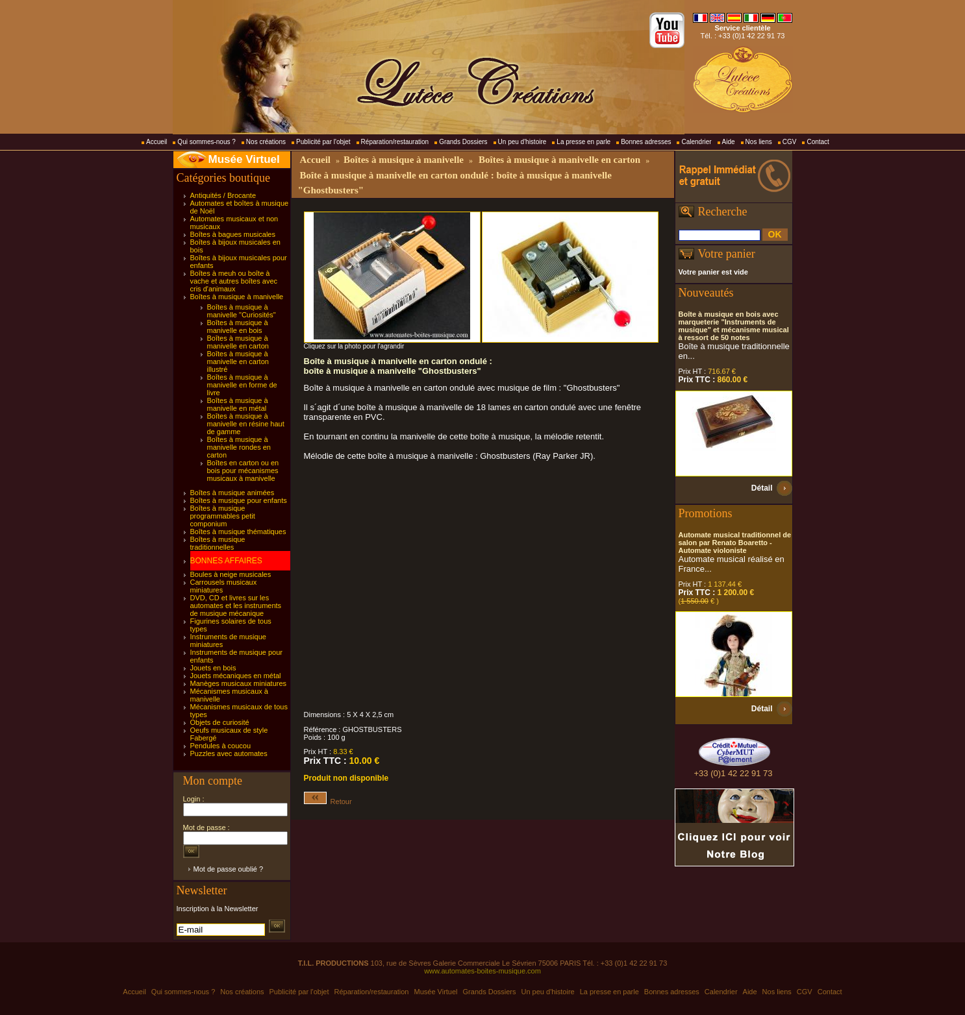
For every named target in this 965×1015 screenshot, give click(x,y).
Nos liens (759, 141)
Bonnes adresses (646, 141)
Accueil (156, 141)
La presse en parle (583, 141)
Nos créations (266, 141)
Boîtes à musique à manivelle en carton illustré (238, 361)
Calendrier (696, 141)
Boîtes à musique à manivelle (237, 296)
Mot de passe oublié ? (229, 869)
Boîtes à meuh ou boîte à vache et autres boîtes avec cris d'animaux (234, 281)
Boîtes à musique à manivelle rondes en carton (239, 447)
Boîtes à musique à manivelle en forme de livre (242, 385)
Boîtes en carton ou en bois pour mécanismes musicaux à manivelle (243, 470)
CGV (790, 141)
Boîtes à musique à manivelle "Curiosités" (241, 311)
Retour (328, 801)
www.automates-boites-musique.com (482, 971)
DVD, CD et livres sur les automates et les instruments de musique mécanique (236, 605)
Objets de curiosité (219, 722)
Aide (728, 141)
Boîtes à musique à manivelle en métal (237, 404)
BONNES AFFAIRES (226, 560)
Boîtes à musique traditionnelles (217, 543)
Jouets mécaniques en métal (235, 675)
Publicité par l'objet (323, 141)
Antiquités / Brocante (223, 195)
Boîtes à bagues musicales (232, 234)
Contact (818, 141)
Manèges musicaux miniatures (238, 683)
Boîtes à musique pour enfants (238, 500)
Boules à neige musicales (230, 574)
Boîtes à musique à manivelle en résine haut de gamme (245, 423)
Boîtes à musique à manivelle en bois (237, 326)
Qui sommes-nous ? (206, 141)
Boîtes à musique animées (232, 492)
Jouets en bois (213, 668)
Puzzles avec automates (229, 753)
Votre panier (726, 253)
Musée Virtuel (244, 159)
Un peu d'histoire (522, 141)
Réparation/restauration (395, 141)
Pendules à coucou (220, 746)
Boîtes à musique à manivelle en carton (238, 342)
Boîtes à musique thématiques (238, 531)
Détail (762, 488)
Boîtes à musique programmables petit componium (222, 516)
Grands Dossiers (463, 141)
